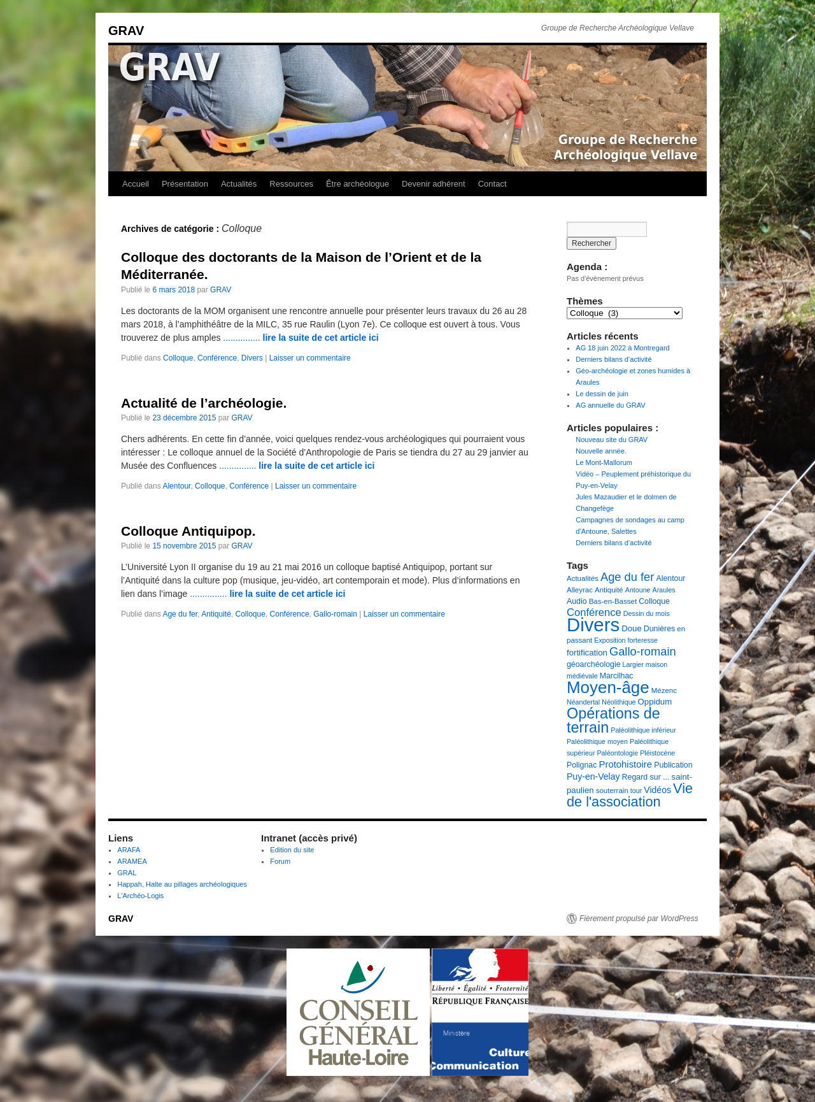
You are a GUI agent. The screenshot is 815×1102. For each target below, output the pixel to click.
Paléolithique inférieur (643, 730)
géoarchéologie (594, 664)
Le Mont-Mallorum (604, 462)
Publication (673, 765)
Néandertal (583, 702)
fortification (587, 652)
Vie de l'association (630, 795)
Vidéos (657, 790)
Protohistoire (625, 764)
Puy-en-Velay (593, 776)
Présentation (185, 184)
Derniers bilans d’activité (613, 359)
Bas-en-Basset (613, 601)
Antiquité (216, 614)
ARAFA (128, 850)
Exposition (609, 640)
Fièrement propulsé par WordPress (638, 918)
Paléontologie (618, 753)
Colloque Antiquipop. (188, 531)
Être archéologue (357, 184)
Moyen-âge (608, 687)
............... (300, 338)
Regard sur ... (646, 777)
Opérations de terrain (613, 720)
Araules (664, 590)
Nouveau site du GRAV (612, 439)
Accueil (135, 184)
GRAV (126, 31)
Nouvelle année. (601, 451)
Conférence (217, 358)
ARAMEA (131, 861)
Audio (577, 601)
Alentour (176, 486)
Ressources (291, 184)
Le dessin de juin (602, 393)
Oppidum (655, 701)
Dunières (659, 628)
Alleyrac (580, 590)
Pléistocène (657, 753)
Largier (633, 664)
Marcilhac (617, 675)
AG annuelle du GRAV (610, 405)
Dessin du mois (646, 613)
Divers (252, 358)
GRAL (126, 873)
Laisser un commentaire (310, 358)
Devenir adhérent (433, 184)
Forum (280, 861)
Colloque (178, 358)
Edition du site (292, 850)
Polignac (582, 765)
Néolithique (618, 702)
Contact (492, 184)
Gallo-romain (335, 614)
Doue (631, 628)
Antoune (638, 590)
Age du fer (179, 614)
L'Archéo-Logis (140, 895)
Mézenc (664, 690)
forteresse (643, 640)
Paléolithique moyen (597, 741)
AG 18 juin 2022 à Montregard (622, 348)
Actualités (239, 184)
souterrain (612, 790)
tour (636, 790)
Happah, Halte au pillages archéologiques (182, 884)
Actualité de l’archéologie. (204, 403)
